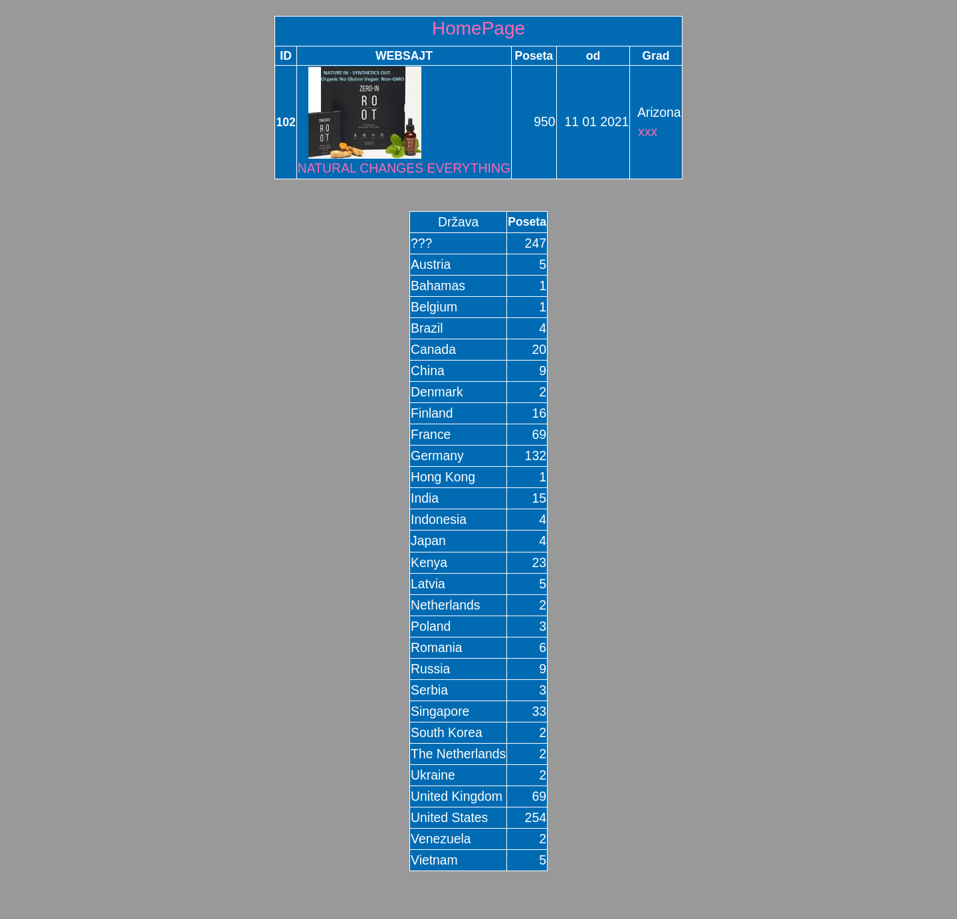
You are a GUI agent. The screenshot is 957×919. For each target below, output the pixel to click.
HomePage (478, 28)
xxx (647, 131)
